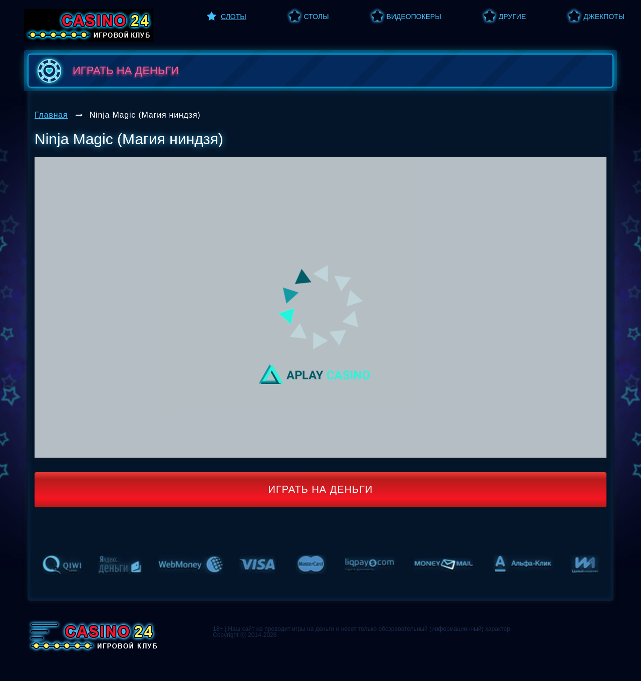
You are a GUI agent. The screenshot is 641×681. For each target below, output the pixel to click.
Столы (316, 16)
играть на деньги (106, 71)
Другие (512, 16)
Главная (51, 115)
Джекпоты (603, 16)
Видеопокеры (414, 16)
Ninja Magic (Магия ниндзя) (145, 115)
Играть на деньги (320, 489)
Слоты (233, 16)
